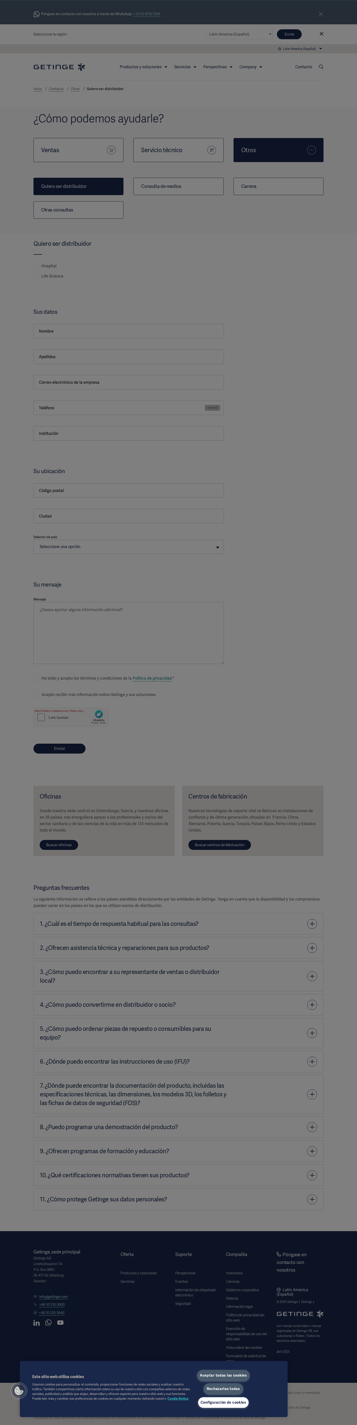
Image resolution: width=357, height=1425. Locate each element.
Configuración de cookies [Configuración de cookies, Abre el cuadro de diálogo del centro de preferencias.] (223, 1402)
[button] (19, 1391)
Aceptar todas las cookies (223, 1375)
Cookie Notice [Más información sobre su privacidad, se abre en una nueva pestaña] (177, 1398)
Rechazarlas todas (223, 1389)
